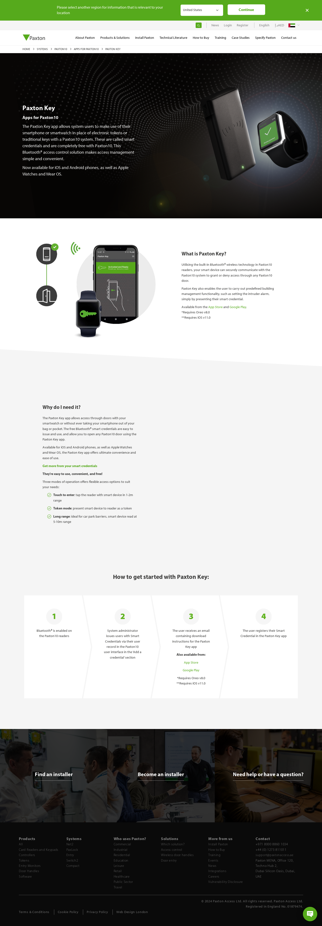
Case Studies (241, 38)
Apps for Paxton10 (86, 49)
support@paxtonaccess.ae (274, 855)
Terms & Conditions (34, 912)
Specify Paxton (265, 38)
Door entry (169, 860)
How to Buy (216, 850)
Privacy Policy (97, 912)
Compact (73, 866)
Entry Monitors (30, 866)
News (212, 866)
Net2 (70, 844)
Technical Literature (173, 38)
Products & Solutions (115, 38)
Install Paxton (218, 844)
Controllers (27, 855)
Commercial (122, 844)
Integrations (217, 871)
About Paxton (85, 38)
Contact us (288, 38)
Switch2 (72, 860)
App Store (215, 307)
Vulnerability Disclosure (225, 882)
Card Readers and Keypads (38, 850)
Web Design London (132, 912)
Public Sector (123, 882)
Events (213, 860)
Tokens (24, 860)
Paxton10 (61, 49)
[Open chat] (310, 914)
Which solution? (173, 844)
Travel (118, 887)
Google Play (238, 307)
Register (242, 25)
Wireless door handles (177, 855)
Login (228, 25)
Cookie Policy (68, 912)
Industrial (121, 850)
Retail (118, 871)
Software (25, 877)
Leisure (119, 866)
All (21, 844)
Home (26, 49)
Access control (171, 850)
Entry (70, 855)
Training (214, 855)
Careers (213, 877)
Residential (122, 855)
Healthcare (122, 877)
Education (121, 860)
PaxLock (72, 850)
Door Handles (29, 871)
